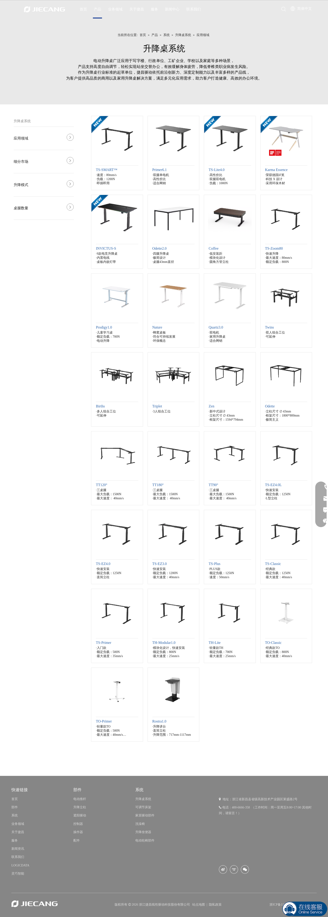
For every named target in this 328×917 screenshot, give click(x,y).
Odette (270, 406)
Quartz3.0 (216, 327)
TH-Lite (214, 643)
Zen (211, 406)
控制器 (78, 824)
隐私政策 (215, 904)
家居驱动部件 (144, 815)
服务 (154, 9)
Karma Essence (276, 170)
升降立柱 (79, 807)
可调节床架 (143, 807)
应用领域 (21, 138)
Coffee (213, 248)
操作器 (78, 832)
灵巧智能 (17, 873)
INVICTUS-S (106, 248)
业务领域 (115, 9)
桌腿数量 (21, 208)
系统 (14, 815)
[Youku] (234, 869)
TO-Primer (104, 721)
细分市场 (21, 161)
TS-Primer (103, 643)
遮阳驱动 (79, 815)
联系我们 (193, 9)
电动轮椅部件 (144, 840)
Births (100, 406)
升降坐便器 (143, 832)
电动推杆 (79, 799)
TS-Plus (214, 564)
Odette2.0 (159, 248)
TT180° (158, 485)
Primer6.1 (159, 170)
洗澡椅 (140, 824)
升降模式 (21, 185)
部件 (14, 807)
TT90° (213, 485)
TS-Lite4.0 (217, 170)
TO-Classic (273, 643)
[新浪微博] (223, 869)
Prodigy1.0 (104, 327)
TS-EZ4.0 (103, 564)
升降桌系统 (22, 121)
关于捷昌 (136, 9)
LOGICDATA (20, 865)
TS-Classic (273, 564)
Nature (157, 327)
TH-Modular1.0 (164, 643)
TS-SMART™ (106, 170)
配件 (76, 840)
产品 (97, 9)
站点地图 (199, 904)
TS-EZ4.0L (273, 485)
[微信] (245, 869)
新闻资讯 (17, 848)
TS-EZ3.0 (159, 564)
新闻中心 (172, 9)
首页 (83, 9)
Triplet (157, 406)
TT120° (101, 485)
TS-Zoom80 (274, 248)
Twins (269, 327)
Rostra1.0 (159, 721)
